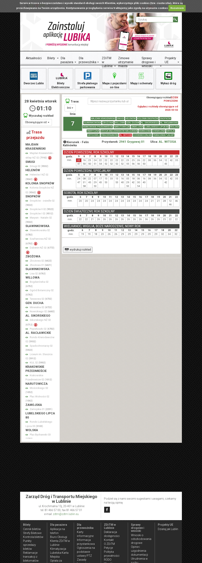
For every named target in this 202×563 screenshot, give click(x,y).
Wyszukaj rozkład (38, 115)
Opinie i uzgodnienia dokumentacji (139, 550)
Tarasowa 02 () (41, 298)
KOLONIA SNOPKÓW (147, 118)
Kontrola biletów (33, 537)
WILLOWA (120, 122)
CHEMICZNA (158, 131)
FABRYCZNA (93, 131)
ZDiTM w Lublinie (107, 62)
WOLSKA (174, 127)
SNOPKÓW (165, 118)
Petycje (108, 547)
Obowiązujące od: (37, 122)
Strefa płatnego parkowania (87, 80)
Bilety (51, 58)
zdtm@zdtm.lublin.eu (66, 514)
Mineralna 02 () (41, 307)
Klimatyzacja (58, 548)
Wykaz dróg (168, 78)
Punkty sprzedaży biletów (29, 544)
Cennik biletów (32, 529)
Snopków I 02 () (41, 213)
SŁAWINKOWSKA (92, 122)
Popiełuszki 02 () (42, 328)
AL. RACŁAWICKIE (169, 122)
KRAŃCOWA (145, 131)
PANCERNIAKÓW (109, 135)
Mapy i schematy (141, 78)
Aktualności (34, 58)
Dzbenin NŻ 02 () (42, 247)
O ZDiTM (109, 543)
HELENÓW (130, 118)
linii (70, 107)
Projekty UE (170, 60)
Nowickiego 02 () (42, 311)
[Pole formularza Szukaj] (154, 19)
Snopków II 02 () (42, 209)
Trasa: (72, 101)
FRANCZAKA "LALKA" (163, 135)
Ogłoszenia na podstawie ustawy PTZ (86, 551)
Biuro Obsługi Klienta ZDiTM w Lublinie (60, 540)
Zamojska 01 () (41, 409)
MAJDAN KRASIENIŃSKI (103, 118)
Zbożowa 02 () (41, 260)
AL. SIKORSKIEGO (150, 122)
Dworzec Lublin (34, 78)
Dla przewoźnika (87, 60)
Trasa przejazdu (35, 135)
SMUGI (120, 118)
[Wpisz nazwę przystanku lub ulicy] (109, 101)
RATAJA (170, 131)
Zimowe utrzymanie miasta (125, 62)
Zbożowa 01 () (41, 265)
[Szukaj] (175, 19)
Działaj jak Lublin (168, 529)
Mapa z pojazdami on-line (114, 80)
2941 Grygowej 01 (132, 142)
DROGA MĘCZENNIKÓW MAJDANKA (119, 131)
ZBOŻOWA (108, 122)
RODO (107, 559)
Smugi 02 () (39, 166)
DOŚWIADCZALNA (142, 135)
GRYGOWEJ (94, 135)
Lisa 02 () (38, 273)
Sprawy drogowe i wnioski (148, 62)
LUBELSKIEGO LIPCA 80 (156, 127)
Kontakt (109, 539)
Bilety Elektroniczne (60, 80)
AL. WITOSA (126, 135)
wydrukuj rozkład (78, 249)
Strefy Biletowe (32, 533)
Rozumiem (177, 8)
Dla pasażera (67, 60)
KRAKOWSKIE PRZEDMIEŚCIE (97, 127)
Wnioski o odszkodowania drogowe (141, 539)
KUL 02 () (38, 362)
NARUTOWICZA (122, 127)
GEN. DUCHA (132, 122)
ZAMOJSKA (137, 127)
